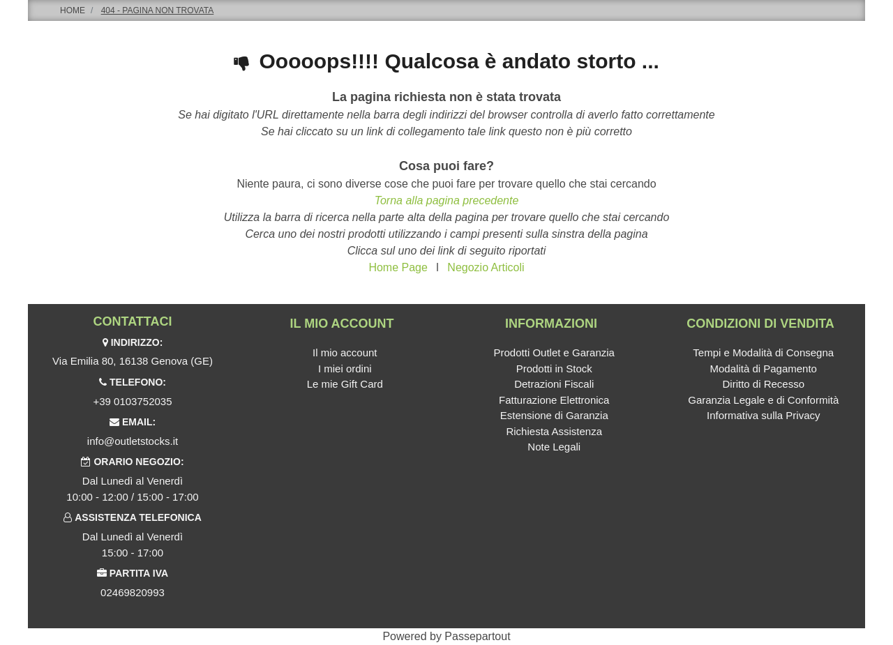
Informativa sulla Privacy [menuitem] (763, 415)
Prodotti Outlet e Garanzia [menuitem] (554, 352)
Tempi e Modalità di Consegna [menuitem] (763, 352)
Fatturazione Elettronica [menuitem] (554, 400)
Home (72, 10)
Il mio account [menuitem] (345, 352)
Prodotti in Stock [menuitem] (554, 368)
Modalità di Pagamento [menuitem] (763, 368)
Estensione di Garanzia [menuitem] (554, 415)
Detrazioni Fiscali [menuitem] (554, 384)
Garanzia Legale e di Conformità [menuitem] (763, 400)
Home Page (398, 267)
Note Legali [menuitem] (553, 447)
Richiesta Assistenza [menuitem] (554, 431)
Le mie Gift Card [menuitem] (345, 384)
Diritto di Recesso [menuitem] (763, 384)
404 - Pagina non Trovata (157, 10)
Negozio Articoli (485, 267)
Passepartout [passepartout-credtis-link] (477, 636)
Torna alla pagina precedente (447, 200)
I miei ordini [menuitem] (345, 368)
